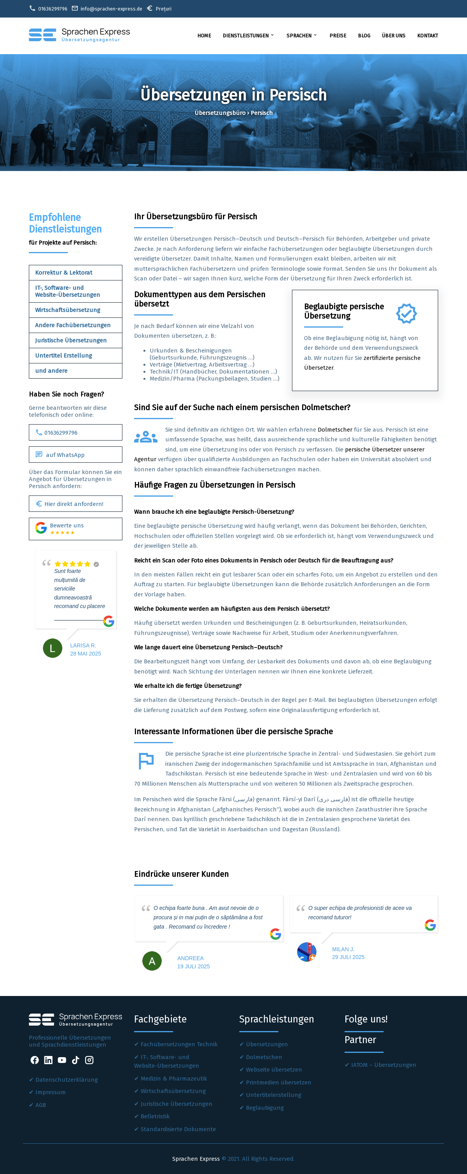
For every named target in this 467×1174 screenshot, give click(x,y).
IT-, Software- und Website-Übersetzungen (67, 291)
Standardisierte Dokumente (178, 1129)
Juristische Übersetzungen (71, 340)
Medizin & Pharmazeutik (174, 1078)
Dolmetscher (335, 429)
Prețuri (159, 8)
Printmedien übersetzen (278, 1082)
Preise (337, 36)
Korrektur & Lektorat (63, 272)
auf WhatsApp (60, 454)
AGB (40, 1105)
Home (204, 36)
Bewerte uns (59, 529)
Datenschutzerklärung (66, 1079)
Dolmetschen (264, 1057)
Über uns (393, 36)
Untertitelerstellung (273, 1094)
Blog (364, 36)
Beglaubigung (265, 1107)
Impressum (50, 1092)
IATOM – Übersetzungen (383, 1064)
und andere (51, 370)
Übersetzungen (267, 1044)
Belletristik (155, 1116)
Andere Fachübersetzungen (73, 325)
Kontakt (427, 36)
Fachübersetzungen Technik (179, 1044)
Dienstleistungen (249, 35)
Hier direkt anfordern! (69, 504)
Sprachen (302, 35)
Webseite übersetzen (274, 1069)
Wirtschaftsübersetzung (67, 310)
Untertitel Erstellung (63, 355)
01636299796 (56, 432)
